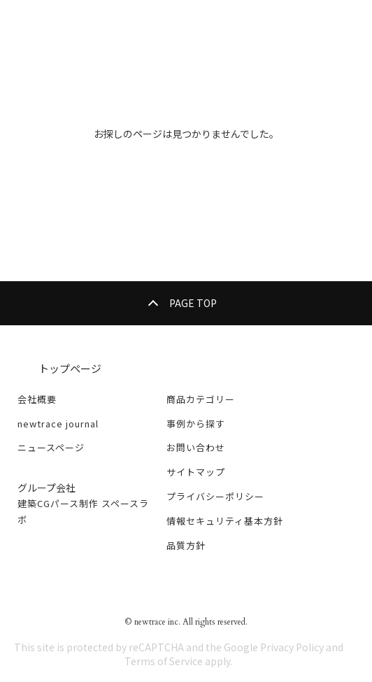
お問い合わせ (195, 447)
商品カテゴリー (200, 399)
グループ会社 (46, 488)
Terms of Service (163, 661)
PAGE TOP (193, 303)
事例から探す (195, 423)
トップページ (69, 368)
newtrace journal (58, 423)
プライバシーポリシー (215, 496)
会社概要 (37, 399)
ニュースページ (51, 447)
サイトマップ (195, 471)
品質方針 (186, 545)
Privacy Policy (292, 647)
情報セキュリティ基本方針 (224, 520)
